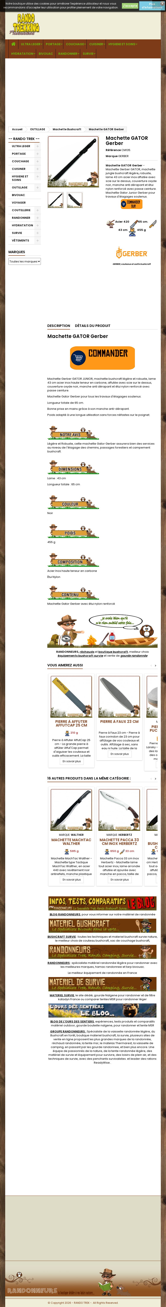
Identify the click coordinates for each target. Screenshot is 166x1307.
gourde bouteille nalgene (94, 1025)
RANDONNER (67, 53)
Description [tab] (58, 325)
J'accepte (130, 6)
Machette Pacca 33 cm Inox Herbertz (119, 841)
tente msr (92, 1043)
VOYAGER (19, 203)
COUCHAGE (75, 44)
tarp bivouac (135, 967)
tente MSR (147, 1025)
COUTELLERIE (21, 210)
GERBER (123, 156)
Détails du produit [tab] (92, 325)
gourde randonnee (105, 1047)
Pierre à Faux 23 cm (119, 721)
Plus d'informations (152, 5)
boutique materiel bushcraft (96, 1035)
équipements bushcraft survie (80, 656)
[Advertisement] (83, 91)
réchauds (87, 652)
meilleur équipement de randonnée (97, 973)
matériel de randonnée (138, 914)
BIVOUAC (46, 53)
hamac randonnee (108, 967)
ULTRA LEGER (30, 44)
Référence (113, 150)
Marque (112, 156)
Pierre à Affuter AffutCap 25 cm (71, 723)
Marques (16, 251)
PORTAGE (53, 44)
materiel (134, 937)
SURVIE (88, 53)
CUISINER (96, 44)
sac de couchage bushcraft (129, 941)
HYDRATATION (22, 53)
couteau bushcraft (96, 941)
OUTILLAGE (19, 187)
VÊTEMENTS (20, 240)
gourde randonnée (133, 656)
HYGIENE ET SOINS (122, 44)
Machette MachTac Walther (71, 841)
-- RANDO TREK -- (24, 138)
